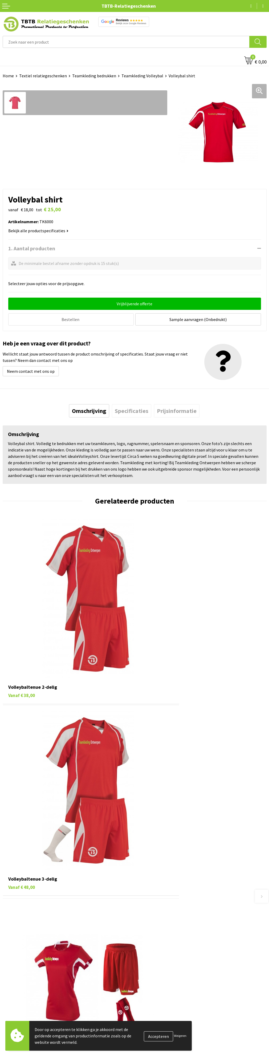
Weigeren (180, 1036)
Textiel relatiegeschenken (43, 75)
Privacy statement (154, 1018)
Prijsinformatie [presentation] (177, 410)
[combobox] (126, 42)
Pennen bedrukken (20, 986)
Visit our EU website (155, 1043)
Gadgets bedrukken (20, 1010)
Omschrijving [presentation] (89, 410)
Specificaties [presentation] (131, 410)
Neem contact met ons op (31, 370)
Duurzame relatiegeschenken (29, 1003)
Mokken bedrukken (20, 1018)
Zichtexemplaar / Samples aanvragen (171, 951)
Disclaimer (147, 1027)
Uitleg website (150, 919)
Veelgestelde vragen (155, 903)
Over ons (145, 986)
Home (8, 75)
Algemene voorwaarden (158, 1035)
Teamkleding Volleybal (142, 75)
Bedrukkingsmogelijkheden (162, 927)
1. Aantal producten (31, 248)
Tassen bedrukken (19, 994)
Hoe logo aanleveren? (157, 944)
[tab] (89, 410)
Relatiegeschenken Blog (159, 1003)
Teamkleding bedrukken (94, 75)
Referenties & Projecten (159, 1010)
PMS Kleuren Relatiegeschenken (166, 935)
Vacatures (146, 994)
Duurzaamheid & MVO (156, 959)
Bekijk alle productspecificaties (38, 230)
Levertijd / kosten (153, 911)
